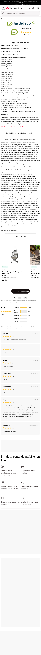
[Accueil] (1, 18)
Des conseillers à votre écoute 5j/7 (29, 487)
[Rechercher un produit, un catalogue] (3, 13)
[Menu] (3, 7)
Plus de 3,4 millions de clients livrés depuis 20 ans (9, 488)
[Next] (37, 252)
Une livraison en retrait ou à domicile (29, 503)
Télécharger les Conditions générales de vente (15, 127)
